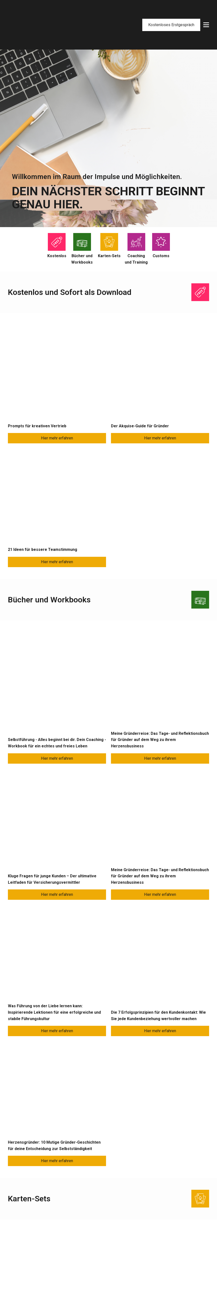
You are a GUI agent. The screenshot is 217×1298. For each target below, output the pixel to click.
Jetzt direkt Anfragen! (108, 1030)
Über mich (114, 1228)
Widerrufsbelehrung (155, 1257)
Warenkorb (147, 1235)
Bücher (72, 1228)
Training (14, 1242)
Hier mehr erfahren (57, 310)
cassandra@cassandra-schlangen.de (163, 1158)
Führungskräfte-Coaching (29, 1228)
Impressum (173, 1283)
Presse (72, 1235)
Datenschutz (196, 1283)
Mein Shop (147, 1228)
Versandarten (149, 1250)
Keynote (15, 1257)
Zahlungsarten (150, 1242)
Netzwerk (113, 1242)
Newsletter (76, 1242)
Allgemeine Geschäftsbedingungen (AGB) (173, 1264)
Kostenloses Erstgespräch (171, 10)
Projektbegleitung (23, 1235)
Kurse (13, 1250)
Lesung (14, 1264)
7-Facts (112, 1235)
